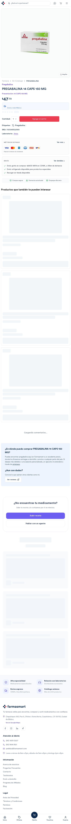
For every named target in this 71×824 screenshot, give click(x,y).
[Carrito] (61, 3)
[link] (32, 81)
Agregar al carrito (39, 119)
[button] (28, 3)
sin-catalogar (17, 81)
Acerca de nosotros (11, 764)
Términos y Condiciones (12, 801)
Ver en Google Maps (13, 722)
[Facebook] (5, 728)
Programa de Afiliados (11, 783)
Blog (5, 786)
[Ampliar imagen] (64, 74)
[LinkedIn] (17, 728)
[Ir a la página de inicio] (3, 3)
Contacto (7, 772)
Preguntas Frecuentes (11, 768)
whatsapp (16, 464)
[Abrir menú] (67, 3)
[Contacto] (55, 3)
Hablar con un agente (35, 532)
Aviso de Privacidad (11, 798)
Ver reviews (13, 480)
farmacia (5, 81)
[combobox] (14, 118)
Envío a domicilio (9, 779)
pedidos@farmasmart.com (15, 749)
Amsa (16, 134)
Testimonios (8, 775)
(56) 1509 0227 (10, 741)
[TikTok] (23, 728)
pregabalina (18, 125)
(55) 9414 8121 (10, 745)
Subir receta (35, 524)
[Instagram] (11, 728)
